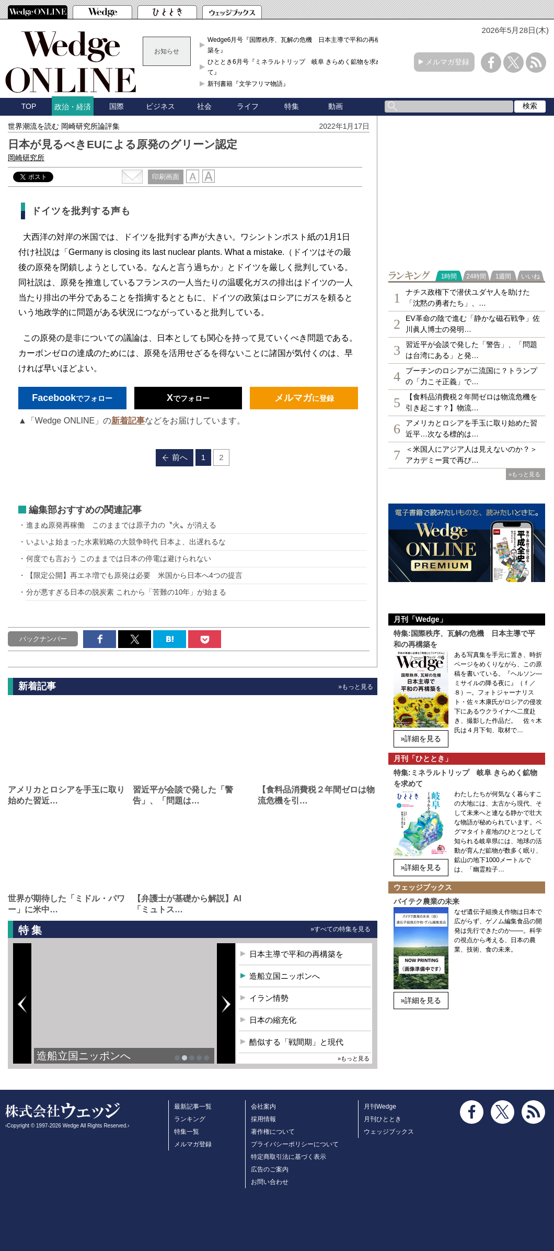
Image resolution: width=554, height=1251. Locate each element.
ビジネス (160, 106)
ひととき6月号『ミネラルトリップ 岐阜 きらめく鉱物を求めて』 (294, 67)
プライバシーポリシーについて (295, 1144)
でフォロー (72, 398)
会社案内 (263, 1106)
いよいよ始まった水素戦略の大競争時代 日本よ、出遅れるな (126, 542)
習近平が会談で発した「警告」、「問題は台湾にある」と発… (471, 350)
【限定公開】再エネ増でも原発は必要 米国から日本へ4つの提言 (134, 575)
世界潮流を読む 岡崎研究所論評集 (64, 126)
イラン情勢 (268, 997)
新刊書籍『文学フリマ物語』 (248, 83)
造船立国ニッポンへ (84, 1056)
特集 (291, 106)
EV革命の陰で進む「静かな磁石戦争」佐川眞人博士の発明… (473, 323)
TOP (29, 106)
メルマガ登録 (447, 62)
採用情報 (263, 1119)
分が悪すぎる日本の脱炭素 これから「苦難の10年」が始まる (126, 592)
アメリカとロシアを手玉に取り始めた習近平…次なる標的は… (471, 428)
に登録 (304, 398)
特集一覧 (186, 1131)
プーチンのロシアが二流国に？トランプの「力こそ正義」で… (471, 376)
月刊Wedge (380, 1106)
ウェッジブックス (389, 1131)
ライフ (248, 106)
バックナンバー (43, 639)
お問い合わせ (269, 1182)
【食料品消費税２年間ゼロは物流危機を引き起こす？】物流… (471, 402)
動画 (335, 106)
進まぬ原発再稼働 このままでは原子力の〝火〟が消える (121, 525)
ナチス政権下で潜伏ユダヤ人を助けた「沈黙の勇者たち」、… (468, 297)
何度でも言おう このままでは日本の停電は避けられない (118, 558)
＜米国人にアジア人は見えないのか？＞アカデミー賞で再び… (471, 454)
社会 (204, 106)
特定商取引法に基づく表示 (288, 1156)
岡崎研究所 (26, 157)
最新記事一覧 (193, 1106)
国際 (116, 106)
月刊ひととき (382, 1119)
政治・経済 (72, 107)
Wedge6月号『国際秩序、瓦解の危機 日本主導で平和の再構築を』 (294, 45)
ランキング (189, 1119)
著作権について (273, 1131)
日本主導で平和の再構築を (296, 954)
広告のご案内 (269, 1169)
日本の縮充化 (272, 1019)
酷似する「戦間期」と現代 (296, 1041)
